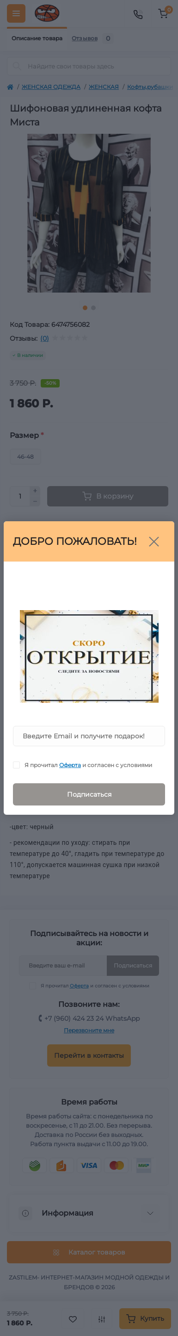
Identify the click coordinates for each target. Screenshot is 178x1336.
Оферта (70, 765)
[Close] (154, 541)
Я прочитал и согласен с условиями (88, 765)
